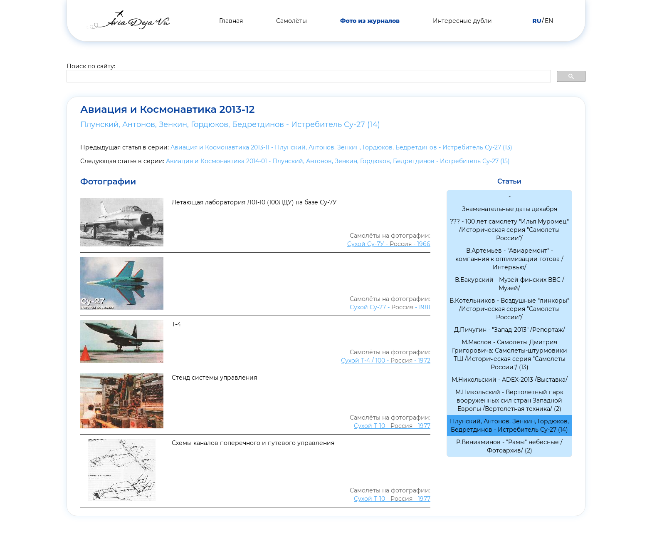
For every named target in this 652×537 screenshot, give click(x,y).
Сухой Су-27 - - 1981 (390, 307)
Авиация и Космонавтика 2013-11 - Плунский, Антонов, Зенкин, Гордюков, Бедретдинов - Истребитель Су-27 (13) (341, 147)
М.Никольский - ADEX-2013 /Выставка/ (510, 379)
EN (549, 21)
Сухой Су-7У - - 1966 (388, 244)
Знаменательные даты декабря (509, 209)
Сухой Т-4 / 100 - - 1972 (385, 360)
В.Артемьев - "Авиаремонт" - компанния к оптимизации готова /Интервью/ (509, 259)
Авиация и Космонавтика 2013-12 (167, 109)
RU (536, 21)
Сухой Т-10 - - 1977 (392, 426)
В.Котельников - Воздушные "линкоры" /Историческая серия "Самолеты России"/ (509, 309)
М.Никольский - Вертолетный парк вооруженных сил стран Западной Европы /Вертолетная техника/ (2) (509, 400)
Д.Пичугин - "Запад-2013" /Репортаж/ (509, 329)
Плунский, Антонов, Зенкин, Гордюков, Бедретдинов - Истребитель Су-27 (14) (230, 124)
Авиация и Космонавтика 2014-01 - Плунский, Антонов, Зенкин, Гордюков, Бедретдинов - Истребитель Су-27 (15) (338, 161)
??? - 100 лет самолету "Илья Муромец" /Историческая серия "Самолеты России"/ (509, 230)
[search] (308, 76)
